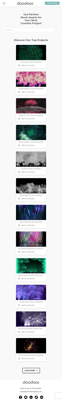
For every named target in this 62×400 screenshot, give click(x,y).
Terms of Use (25, 388)
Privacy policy (36, 388)
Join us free (52, 3)
